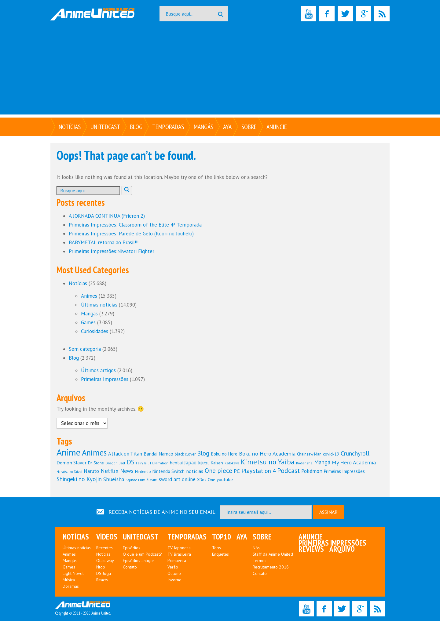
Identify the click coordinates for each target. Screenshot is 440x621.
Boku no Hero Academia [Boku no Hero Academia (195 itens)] (267, 453)
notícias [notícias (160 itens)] (194, 471)
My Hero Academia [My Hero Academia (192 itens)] (354, 462)
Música (69, 580)
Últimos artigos (98, 370)
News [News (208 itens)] (127, 470)
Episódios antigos (139, 560)
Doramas (71, 586)
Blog (136, 126)
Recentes (104, 547)
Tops (216, 547)
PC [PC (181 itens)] (237, 470)
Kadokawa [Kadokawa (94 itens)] (232, 463)
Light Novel (73, 573)
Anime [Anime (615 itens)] (68, 452)
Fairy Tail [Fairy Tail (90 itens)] (142, 463)
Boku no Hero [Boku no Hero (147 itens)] (224, 454)
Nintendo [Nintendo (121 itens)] (143, 471)
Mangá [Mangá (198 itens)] (322, 462)
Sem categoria (85, 349)
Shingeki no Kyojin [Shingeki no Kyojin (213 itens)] (79, 479)
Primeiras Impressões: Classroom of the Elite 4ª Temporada (135, 224)
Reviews (311, 549)
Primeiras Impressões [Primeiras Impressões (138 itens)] (344, 471)
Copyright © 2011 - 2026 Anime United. (83, 608)
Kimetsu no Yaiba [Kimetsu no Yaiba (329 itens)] (268, 461)
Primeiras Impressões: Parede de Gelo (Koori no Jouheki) (131, 233)
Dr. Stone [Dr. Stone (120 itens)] (96, 463)
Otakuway (105, 560)
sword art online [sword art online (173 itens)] (177, 479)
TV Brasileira (179, 554)
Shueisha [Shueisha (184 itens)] (113, 479)
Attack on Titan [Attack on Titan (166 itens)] (125, 453)
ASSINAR (328, 512)
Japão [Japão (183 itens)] (190, 462)
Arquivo (342, 549)
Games (88, 322)
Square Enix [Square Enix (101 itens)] (135, 480)
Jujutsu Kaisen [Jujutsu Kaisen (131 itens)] (210, 463)
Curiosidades (94, 331)
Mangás (203, 126)
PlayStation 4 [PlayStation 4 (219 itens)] (258, 470)
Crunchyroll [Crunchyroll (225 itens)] (355, 453)
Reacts (102, 580)
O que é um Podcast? (142, 554)
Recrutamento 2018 (271, 567)
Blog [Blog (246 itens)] (203, 453)
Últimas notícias (99, 304)
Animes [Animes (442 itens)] (94, 452)
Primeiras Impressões (104, 379)
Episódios (131, 547)
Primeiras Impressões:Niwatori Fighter (111, 251)
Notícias (70, 126)
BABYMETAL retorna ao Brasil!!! (103, 242)
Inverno (174, 580)
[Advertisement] (220, 71)
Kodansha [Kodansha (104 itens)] (304, 463)
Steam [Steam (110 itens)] (151, 479)
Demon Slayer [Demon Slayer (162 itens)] (71, 462)
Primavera (176, 560)
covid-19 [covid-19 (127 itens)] (331, 454)
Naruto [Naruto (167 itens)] (91, 471)
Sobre (249, 126)
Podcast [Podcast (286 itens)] (288, 470)
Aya (227, 126)
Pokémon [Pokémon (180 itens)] (311, 470)
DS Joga (103, 573)
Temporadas (168, 126)
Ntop (100, 567)
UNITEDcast (105, 126)
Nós (256, 547)
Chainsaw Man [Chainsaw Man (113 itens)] (309, 454)
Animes (89, 295)
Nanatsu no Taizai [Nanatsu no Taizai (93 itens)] (69, 472)
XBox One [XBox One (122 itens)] (206, 479)
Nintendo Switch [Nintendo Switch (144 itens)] (168, 471)
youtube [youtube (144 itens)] (225, 479)
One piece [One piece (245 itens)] (218, 471)
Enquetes (220, 554)
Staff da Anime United (273, 554)
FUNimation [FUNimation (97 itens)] (159, 463)
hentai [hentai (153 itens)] (176, 462)
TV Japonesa (179, 547)
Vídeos (106, 537)
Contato (130, 567)
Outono (174, 573)
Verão (172, 567)
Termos (259, 560)
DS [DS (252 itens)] (130, 462)
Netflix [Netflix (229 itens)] (110, 470)
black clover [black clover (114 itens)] (185, 454)
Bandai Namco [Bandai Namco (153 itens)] (158, 454)
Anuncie (276, 126)
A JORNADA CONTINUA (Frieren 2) (107, 215)
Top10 (221, 537)
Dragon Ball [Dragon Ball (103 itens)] (115, 463)
